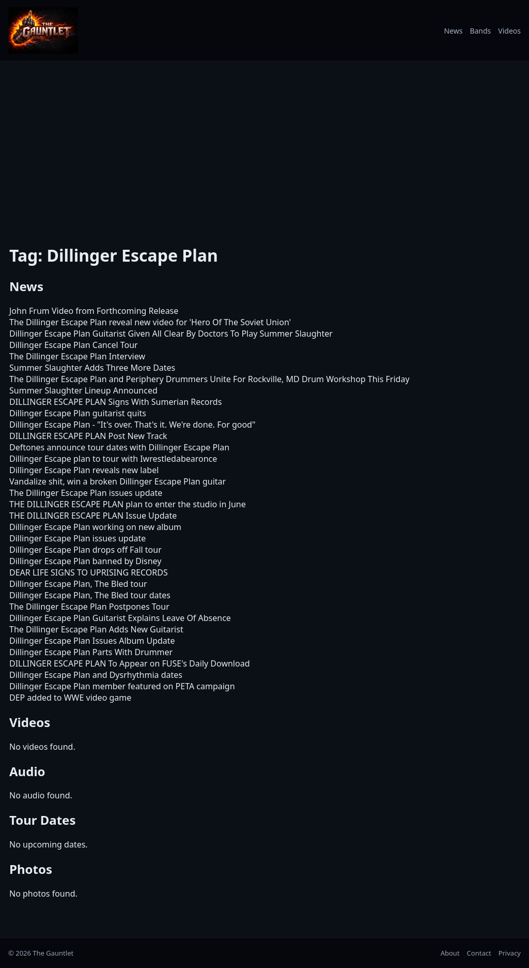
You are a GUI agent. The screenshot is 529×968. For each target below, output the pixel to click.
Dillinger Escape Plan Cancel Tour (73, 345)
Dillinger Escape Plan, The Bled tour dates (89, 595)
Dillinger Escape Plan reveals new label (84, 470)
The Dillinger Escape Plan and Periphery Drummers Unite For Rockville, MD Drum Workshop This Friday (209, 379)
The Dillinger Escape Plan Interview (77, 356)
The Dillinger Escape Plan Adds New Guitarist (96, 629)
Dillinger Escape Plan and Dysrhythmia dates (95, 674)
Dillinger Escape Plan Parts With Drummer (91, 652)
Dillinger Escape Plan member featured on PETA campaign (122, 686)
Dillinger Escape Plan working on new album (95, 527)
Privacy (510, 953)
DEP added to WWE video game (70, 697)
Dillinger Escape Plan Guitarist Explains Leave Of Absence (120, 618)
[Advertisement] (264, 146)
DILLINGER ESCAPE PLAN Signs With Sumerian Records (115, 401)
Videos (509, 31)
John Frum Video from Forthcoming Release (93, 310)
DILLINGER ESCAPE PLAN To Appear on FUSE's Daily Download (129, 663)
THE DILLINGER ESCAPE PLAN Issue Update (93, 515)
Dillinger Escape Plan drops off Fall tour (85, 549)
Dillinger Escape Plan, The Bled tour (78, 583)
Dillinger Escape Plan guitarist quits (77, 413)
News (453, 31)
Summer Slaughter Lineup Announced (83, 390)
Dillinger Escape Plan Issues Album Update (92, 640)
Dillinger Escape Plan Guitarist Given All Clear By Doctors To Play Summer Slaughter (171, 333)
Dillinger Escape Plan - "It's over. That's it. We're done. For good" (132, 424)
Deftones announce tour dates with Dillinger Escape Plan (119, 447)
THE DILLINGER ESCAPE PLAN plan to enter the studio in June (127, 504)
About (450, 953)
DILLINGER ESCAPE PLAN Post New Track (88, 436)
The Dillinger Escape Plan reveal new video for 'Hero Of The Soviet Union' (150, 322)
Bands (480, 31)
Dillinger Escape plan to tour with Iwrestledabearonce (113, 458)
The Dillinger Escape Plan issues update (85, 492)
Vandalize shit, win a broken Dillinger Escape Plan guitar (117, 481)
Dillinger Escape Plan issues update (77, 538)
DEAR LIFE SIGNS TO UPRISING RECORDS (88, 572)
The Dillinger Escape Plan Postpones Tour (89, 606)
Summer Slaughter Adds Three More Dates (92, 367)
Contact (479, 953)
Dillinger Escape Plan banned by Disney (85, 561)
